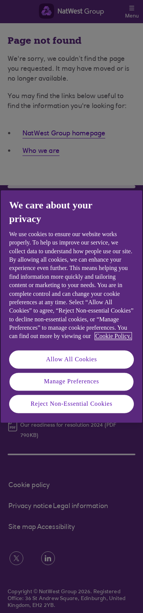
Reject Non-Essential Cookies (71, 403)
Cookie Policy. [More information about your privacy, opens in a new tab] (113, 336)
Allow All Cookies (71, 359)
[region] (71, 306)
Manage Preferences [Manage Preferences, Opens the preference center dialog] (71, 381)
